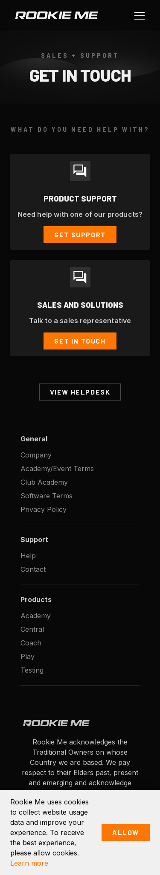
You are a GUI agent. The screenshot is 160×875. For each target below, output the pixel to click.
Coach (30, 643)
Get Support (80, 234)
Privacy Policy (43, 509)
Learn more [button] (29, 863)
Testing (32, 670)
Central (32, 629)
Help (28, 555)
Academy (35, 615)
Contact (33, 569)
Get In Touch (79, 341)
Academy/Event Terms (57, 468)
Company (36, 455)
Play (27, 656)
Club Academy (44, 482)
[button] (137, 15)
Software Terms (46, 495)
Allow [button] (125, 832)
